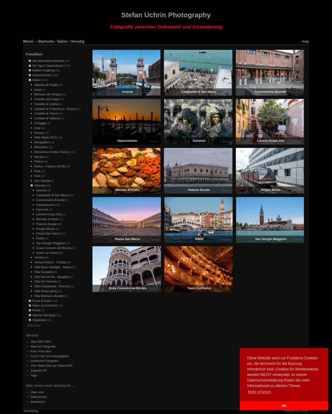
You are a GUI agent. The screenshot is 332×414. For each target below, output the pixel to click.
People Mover (45, 229)
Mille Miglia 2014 (45, 137)
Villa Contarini (43, 272)
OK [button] (284, 406)
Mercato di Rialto (47, 219)
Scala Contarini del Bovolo (53, 248)
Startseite (46, 41)
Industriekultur (42, 75)
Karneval (42, 209)
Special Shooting (44, 315)
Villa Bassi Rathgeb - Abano (52, 267)
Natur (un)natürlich (45, 305)
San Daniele (42, 181)
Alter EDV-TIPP (41, 341)
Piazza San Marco (48, 233)
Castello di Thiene (46, 113)
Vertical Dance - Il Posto (50, 262)
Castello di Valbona (47, 118)
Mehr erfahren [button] (259, 392)
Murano (39, 157)
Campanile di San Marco (52, 195)
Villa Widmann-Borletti (49, 296)
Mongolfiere (42, 142)
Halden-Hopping (43, 70)
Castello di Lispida (46, 104)
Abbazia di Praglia (46, 85)
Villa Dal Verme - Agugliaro (52, 277)
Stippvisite (39, 320)
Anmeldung (31, 411)
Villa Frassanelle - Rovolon (52, 286)
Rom (37, 176)
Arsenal (41, 190)
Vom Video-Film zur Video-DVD (52, 365)
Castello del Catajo (46, 99)
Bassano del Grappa (48, 94)
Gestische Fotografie (44, 361)
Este (37, 128)
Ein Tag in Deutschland (48, 65)
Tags (34, 375)
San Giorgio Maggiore (50, 243)
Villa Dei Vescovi (45, 281)
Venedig (77, 41)
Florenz (39, 133)
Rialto (40, 238)
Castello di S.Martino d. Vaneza (55, 109)
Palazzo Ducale (46, 224)
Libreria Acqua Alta (48, 214)
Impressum (38, 401)
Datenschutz (39, 397)
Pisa (37, 171)
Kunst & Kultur (42, 301)
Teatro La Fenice (47, 253)
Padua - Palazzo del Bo (50, 166)
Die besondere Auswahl (48, 61)
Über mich (37, 392)
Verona (39, 257)
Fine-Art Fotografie (43, 346)
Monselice (41, 147)
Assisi (38, 89)
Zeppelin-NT (39, 370)
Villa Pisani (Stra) (45, 291)
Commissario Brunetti (50, 200)
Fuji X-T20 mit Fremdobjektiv (50, 356)
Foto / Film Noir (41, 351)
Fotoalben (34, 54)
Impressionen (45, 205)
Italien (62, 41)
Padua (38, 161)
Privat (36, 310)
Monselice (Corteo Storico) (52, 152)
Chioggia (40, 123)
